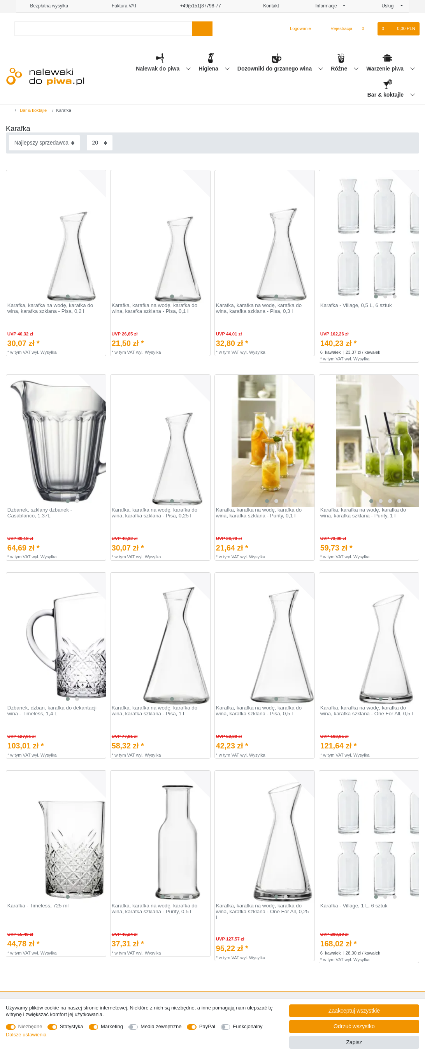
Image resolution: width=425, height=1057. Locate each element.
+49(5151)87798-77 (197, 6)
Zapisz (354, 1042)
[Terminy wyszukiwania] (103, 28)
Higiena (209, 68)
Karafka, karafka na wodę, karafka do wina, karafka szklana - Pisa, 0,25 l (154, 513)
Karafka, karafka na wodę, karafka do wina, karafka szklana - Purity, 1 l (363, 513)
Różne (340, 68)
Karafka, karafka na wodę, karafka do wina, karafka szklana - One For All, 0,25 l (262, 911)
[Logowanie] (297, 28)
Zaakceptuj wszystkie (354, 1011)
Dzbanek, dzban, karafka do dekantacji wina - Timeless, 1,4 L (52, 710)
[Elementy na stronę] (99, 142)
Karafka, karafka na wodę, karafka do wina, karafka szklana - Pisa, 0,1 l (154, 308)
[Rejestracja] (337, 28)
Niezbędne (30, 1026)
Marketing (112, 1026)
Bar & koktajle (386, 95)
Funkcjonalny (247, 1026)
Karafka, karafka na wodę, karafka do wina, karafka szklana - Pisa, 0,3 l (259, 308)
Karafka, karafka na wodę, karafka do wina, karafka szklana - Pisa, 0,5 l (259, 710)
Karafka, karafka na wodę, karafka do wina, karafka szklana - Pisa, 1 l (154, 710)
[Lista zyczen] (366, 28)
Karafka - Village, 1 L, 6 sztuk (354, 906)
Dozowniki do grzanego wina (275, 68)
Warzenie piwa (385, 68)
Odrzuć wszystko (354, 1026)
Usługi (390, 6)
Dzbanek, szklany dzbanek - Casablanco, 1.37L (39, 513)
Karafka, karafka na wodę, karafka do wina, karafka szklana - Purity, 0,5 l (154, 908)
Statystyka (71, 1026)
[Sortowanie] (44, 142)
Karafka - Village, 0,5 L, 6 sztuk (356, 305)
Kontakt (268, 6)
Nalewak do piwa (158, 68)
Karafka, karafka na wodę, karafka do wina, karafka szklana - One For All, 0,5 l (366, 710)
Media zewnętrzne (160, 1026)
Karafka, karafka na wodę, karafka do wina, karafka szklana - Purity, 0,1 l (259, 513)
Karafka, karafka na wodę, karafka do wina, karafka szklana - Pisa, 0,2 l (50, 308)
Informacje (328, 6)
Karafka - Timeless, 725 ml (37, 906)
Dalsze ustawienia (26, 1035)
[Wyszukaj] (202, 28)
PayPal (207, 1026)
